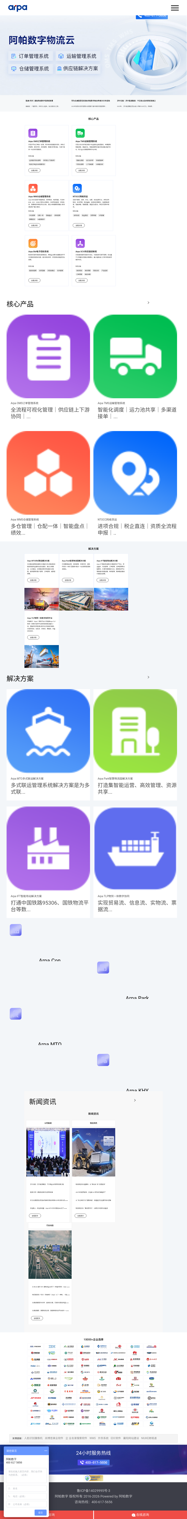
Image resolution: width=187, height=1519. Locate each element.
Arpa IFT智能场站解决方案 (107, 561)
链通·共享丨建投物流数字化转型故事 (48, 106)
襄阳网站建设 (131, 1438)
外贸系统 (103, 1438)
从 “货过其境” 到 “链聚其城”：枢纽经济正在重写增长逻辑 (93, 1200)
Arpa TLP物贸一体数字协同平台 (39, 618)
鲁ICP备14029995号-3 (93, 1491)
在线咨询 (140, 1515)
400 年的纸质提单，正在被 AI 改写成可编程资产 (91, 1192)
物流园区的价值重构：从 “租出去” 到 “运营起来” (90, 1184)
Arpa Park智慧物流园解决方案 (74, 561)
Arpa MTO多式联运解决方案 (38, 561)
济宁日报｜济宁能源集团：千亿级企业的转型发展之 (139, 106)
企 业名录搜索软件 (76, 1438)
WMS (92, 1438)
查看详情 (34, 170)
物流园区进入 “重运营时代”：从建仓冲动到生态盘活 (92, 1208)
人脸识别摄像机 (33, 1438)
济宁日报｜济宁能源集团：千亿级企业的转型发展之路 (47, 1184)
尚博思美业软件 (54, 1438)
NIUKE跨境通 (149, 1438)
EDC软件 (116, 1438)
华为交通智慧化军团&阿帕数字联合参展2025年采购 (93, 106)
